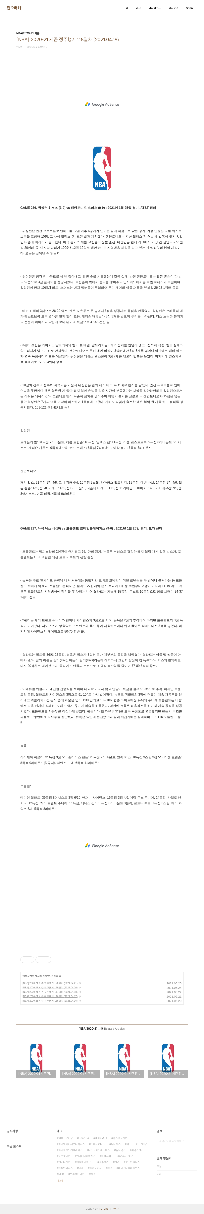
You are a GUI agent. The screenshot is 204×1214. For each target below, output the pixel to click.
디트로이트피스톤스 (99, 1150)
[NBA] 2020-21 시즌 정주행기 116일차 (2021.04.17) (50, 996)
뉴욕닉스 (120, 1150)
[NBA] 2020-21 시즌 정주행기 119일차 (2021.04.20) (50, 987)
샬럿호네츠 (64, 1156)
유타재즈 (116, 1144)
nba (117, 1162)
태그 (138, 8)
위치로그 (173, 8)
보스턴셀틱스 (132, 1162)
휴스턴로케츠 (120, 1138)
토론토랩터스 (98, 1144)
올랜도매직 (95, 1168)
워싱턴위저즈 (65, 1168)
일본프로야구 (65, 1138)
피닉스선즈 (137, 1150)
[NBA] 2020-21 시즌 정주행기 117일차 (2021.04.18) (50, 992)
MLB (61, 1174)
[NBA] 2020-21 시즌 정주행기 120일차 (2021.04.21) (50, 983)
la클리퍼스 (107, 1156)
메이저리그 (101, 1138)
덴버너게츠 (64, 1162)
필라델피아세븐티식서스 (71, 1144)
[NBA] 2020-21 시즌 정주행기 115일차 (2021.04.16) (50, 1000)
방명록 (189, 8)
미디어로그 (155, 8)
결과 (81, 1168)
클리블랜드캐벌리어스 (70, 1150)
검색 (193, 1141)
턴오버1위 (15, 8)
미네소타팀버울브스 (129, 1168)
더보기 (60, 1180)
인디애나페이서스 (85, 1156)
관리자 (116, 1208)
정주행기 (104, 1162)
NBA (25, 976)
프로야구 (142, 1144)
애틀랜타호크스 (84, 1162)
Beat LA (84, 1138)
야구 (129, 1144)
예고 (92, 1174)
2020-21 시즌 (35, 976)
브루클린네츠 (77, 1174)
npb (109, 1168)
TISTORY (103, 1208)
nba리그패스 (126, 1156)
